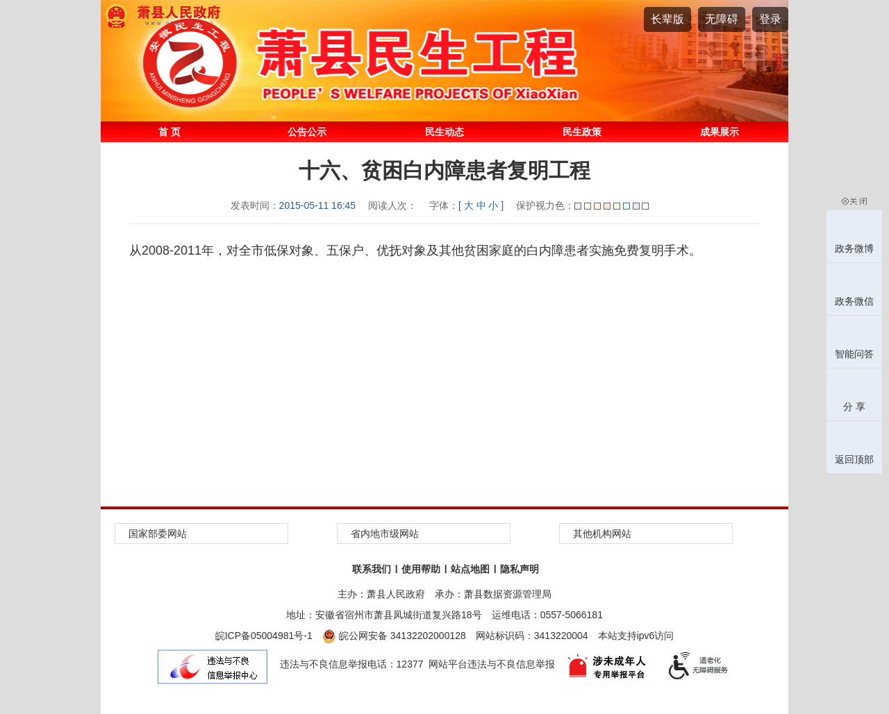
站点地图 (470, 569)
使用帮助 (420, 569)
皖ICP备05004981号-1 (264, 635)
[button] (667, 19)
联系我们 (371, 569)
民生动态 (444, 131)
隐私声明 (519, 569)
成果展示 (719, 131)
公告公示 (307, 131)
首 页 (169, 131)
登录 (770, 19)
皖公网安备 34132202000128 (394, 635)
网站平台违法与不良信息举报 (492, 664)
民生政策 (582, 131)
